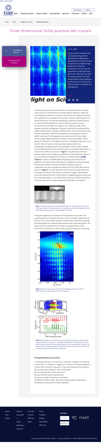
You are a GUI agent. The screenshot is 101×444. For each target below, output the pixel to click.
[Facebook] (77, 100)
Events (84, 13)
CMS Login (42, 425)
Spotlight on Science (26, 22)
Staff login (19, 425)
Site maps (31, 411)
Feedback (42, 415)
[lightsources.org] (64, 423)
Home (7, 22)
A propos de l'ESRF (27, 13)
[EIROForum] (64, 418)
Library (18, 411)
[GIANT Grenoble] (84, 418)
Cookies (7, 418)
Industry (65, 13)
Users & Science (41, 13)
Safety (18, 422)
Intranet (19, 429)
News (16, 13)
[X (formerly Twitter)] (73, 100)
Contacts (30, 415)
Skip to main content (6, 1)
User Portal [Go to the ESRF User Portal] (77, 10)
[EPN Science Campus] (74, 418)
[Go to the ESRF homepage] (8, 10)
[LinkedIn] (69, 100)
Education (75, 13)
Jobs (90, 13)
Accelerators (55, 13)
